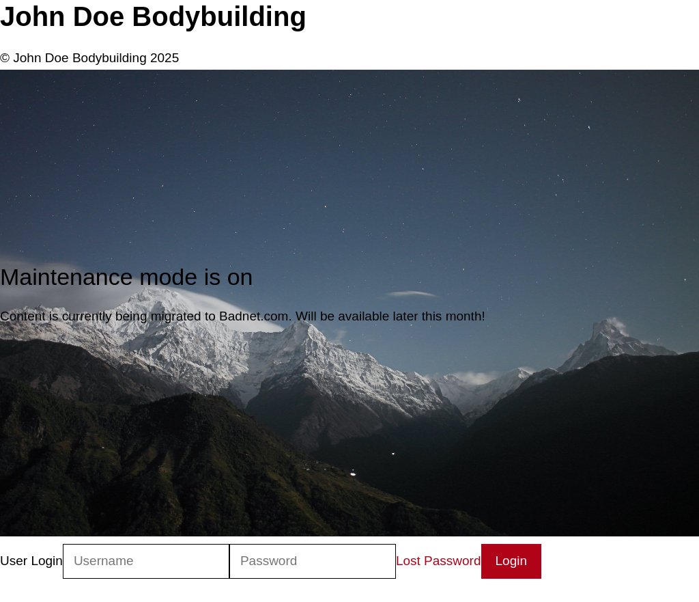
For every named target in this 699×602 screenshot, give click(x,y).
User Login (31, 560)
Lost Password (438, 560)
